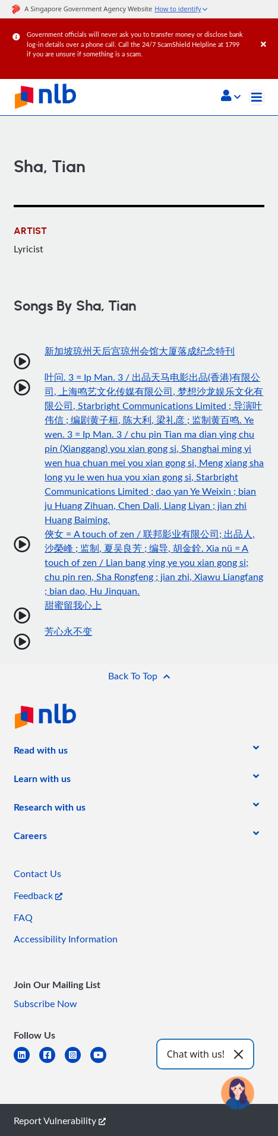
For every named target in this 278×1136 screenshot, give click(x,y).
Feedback (38, 895)
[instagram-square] (77, 1062)
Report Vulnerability (60, 1120)
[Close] (267, 32)
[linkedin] (26, 1062)
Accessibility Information (66, 938)
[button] (231, 97)
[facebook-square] (52, 1062)
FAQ (23, 917)
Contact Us (37, 873)
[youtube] (103, 1062)
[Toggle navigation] (256, 97)
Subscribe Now (45, 1003)
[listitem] (41, 752)
